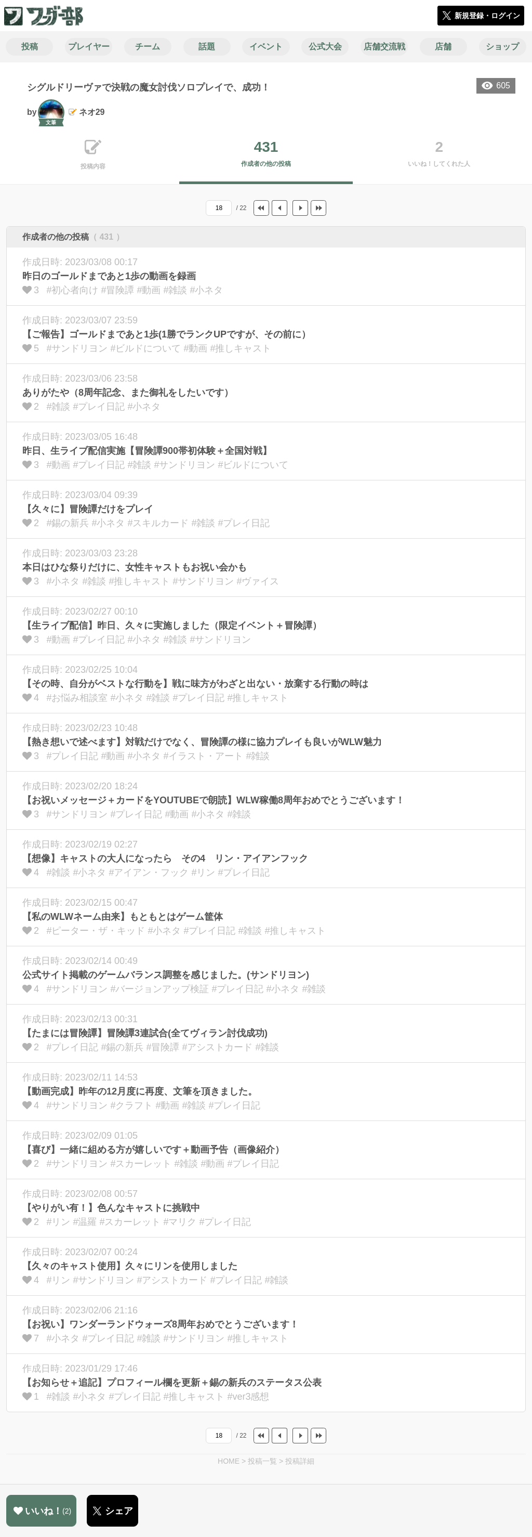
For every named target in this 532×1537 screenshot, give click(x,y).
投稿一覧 (262, 1461)
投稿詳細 (299, 1461)
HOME (229, 1461)
